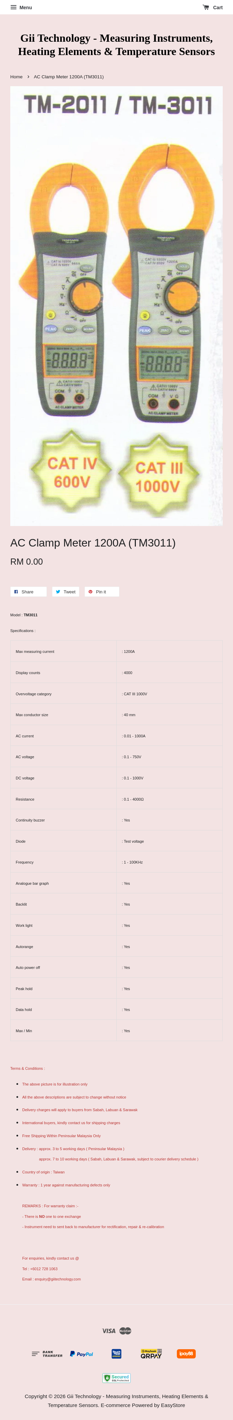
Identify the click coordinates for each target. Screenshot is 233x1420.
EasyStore (173, 1405)
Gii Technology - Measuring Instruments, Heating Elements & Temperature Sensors (116, 44)
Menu (21, 7)
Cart (213, 7)
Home (16, 76)
